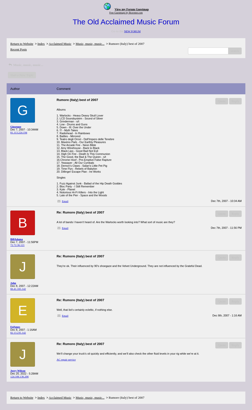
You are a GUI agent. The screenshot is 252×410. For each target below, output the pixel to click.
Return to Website (21, 44)
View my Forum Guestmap (132, 9)
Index (41, 44)
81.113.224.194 (18, 132)
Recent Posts (18, 49)
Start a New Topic (21, 75)
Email (65, 201)
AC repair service (66, 359)
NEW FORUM (132, 31)
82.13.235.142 (18, 332)
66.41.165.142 (18, 288)
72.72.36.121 (17, 245)
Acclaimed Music (60, 44)
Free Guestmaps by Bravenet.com (126, 12)
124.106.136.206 (19, 376)
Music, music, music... (90, 44)
